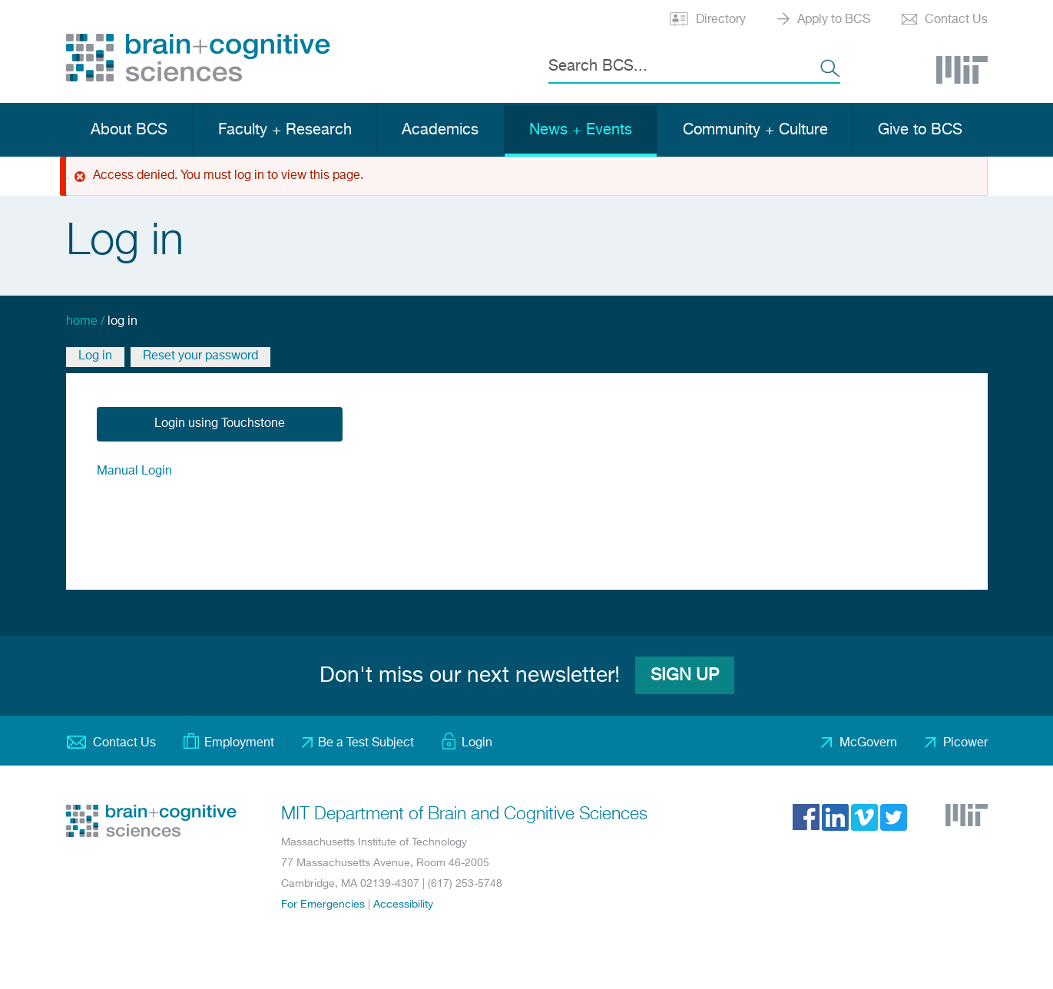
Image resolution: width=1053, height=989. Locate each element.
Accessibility (403, 904)
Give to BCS (920, 130)
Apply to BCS (833, 20)
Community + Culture (755, 130)
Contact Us (956, 20)
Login (477, 743)
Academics (440, 130)
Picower (965, 743)
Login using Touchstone (219, 424)
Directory (721, 20)
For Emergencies (323, 904)
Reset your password (200, 356)
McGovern (868, 743)
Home (82, 322)
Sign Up (685, 675)
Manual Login (134, 471)
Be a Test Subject (366, 743)
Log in (95, 356)
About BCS (129, 130)
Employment (239, 743)
